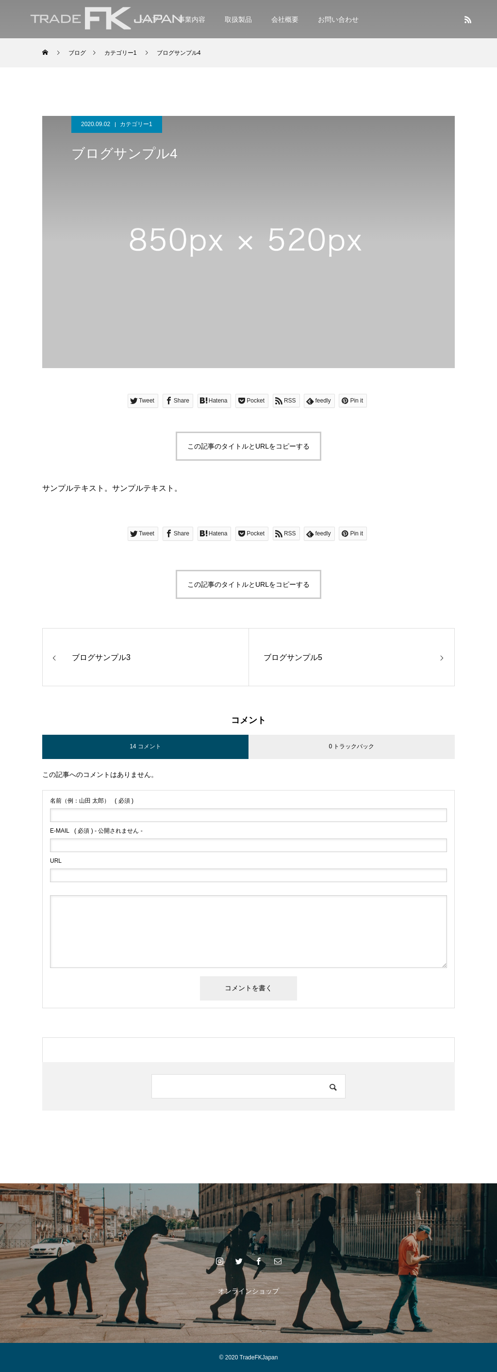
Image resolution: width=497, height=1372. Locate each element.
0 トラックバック (351, 746)
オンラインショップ (248, 1291)
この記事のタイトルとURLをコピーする (248, 446)
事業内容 (191, 19)
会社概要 (284, 19)
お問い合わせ (338, 19)
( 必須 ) (91, 801)
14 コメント (145, 746)
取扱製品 (238, 19)
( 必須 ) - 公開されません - (96, 831)
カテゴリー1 (136, 124)
